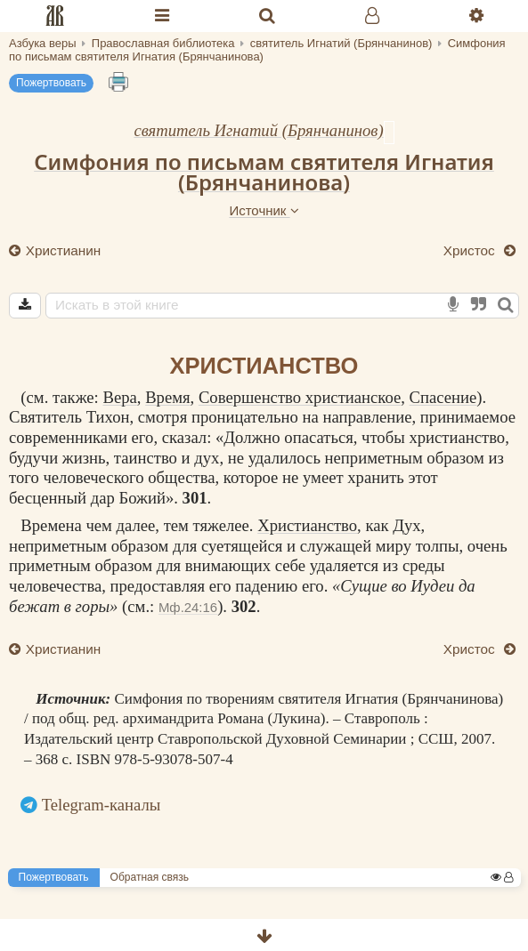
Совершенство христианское (300, 397)
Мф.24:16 (187, 607)
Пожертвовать (51, 83)
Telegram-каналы (101, 804)
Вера (119, 397)
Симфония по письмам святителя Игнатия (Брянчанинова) (264, 172)
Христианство (307, 525)
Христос (471, 250)
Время (167, 397)
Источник (263, 210)
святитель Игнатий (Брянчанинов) (258, 130)
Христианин (62, 250)
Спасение (443, 397)
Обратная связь (149, 877)
